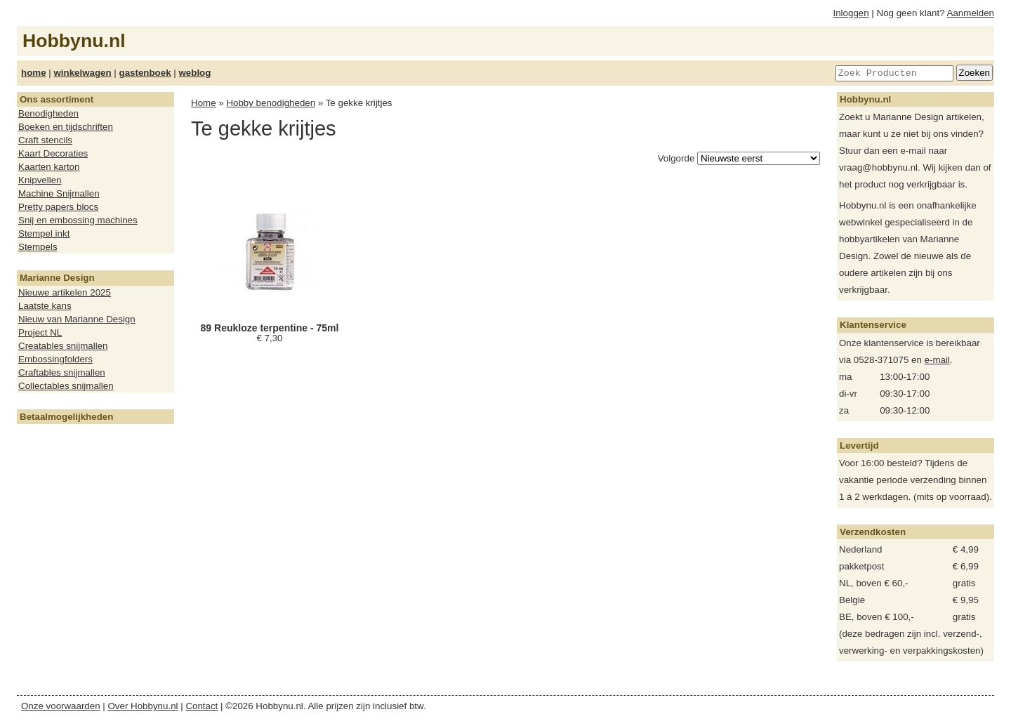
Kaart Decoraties (53, 153)
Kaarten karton (48, 166)
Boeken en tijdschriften (65, 126)
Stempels (38, 247)
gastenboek (145, 72)
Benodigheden (48, 113)
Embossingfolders (55, 359)
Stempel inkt (44, 233)
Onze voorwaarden (60, 706)
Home (203, 103)
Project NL (40, 332)
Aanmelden (970, 13)
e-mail (937, 360)
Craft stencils (45, 140)
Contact (201, 706)
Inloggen (851, 13)
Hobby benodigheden (270, 103)
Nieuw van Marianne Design (77, 319)
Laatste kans (45, 306)
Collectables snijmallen (66, 386)
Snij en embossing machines (78, 220)
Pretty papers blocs (58, 207)
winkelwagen (82, 72)
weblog (194, 72)
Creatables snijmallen (62, 346)
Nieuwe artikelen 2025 (64, 292)
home (33, 72)
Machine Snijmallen (59, 193)
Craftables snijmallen (61, 372)
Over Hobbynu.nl (143, 706)
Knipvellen (40, 180)
